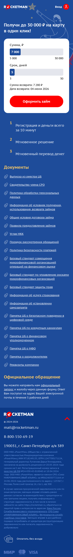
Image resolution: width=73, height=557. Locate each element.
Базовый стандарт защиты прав (31, 287)
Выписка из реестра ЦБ (25, 176)
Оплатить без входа (29, 538)
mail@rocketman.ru (21, 427)
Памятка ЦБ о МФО (23, 348)
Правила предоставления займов (32, 225)
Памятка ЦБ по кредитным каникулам (36, 328)
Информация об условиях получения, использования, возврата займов (35, 207)
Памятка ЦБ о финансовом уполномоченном (28, 338)
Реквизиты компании (24, 365)
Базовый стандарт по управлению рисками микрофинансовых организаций (39, 277)
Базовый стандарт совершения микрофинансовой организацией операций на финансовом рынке (33, 262)
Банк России (54, 508)
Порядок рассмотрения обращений (34, 242)
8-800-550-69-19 (18, 436)
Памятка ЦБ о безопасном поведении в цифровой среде (37, 318)
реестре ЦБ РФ (12, 471)
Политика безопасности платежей (33, 250)
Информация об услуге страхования (34, 295)
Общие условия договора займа (32, 217)
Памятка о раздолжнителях (28, 356)
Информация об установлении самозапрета (31, 305)
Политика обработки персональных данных (34, 195)
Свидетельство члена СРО (27, 185)
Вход (58, 7)
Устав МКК (17, 234)
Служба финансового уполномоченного (25, 511)
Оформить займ (36, 101)
